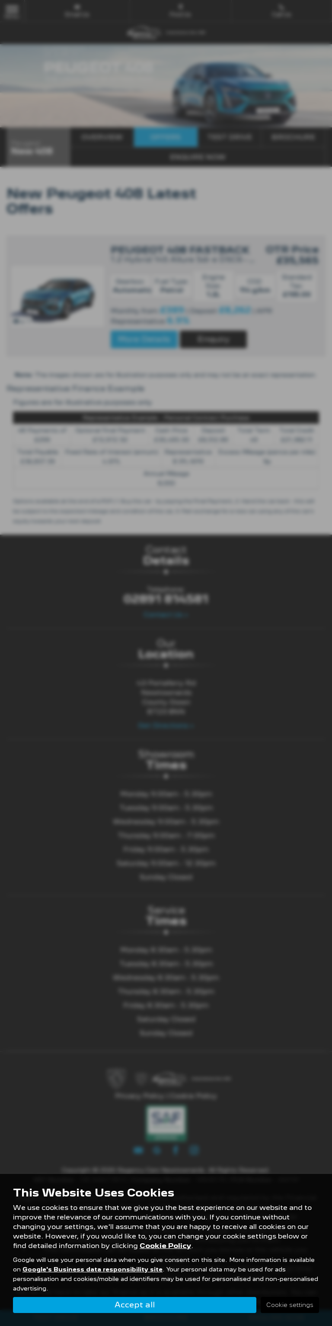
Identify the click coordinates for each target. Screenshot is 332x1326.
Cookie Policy (165, 1245)
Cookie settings (289, 1304)
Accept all (134, 1304)
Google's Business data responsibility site (92, 1268)
